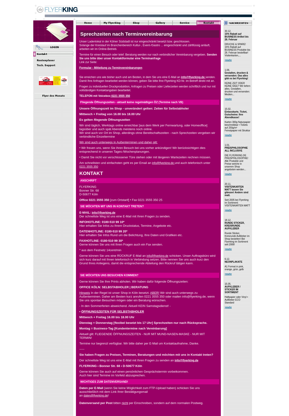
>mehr (228, 60)
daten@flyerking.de (96, 395)
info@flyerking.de (193, 77)
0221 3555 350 (120, 96)
